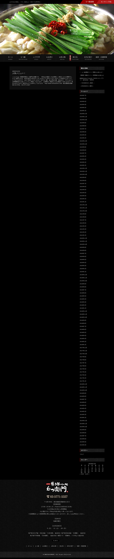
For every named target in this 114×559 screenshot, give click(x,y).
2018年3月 (83, 338)
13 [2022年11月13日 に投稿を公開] (102, 468)
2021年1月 (83, 235)
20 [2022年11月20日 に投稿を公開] (102, 469)
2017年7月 (83, 363)
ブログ (82, 454)
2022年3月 (83, 195)
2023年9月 (83, 147)
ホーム (30, 546)
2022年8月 (83, 180)
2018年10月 (83, 317)
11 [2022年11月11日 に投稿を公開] (95, 468)
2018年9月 (83, 320)
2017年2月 (83, 378)
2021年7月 (83, 220)
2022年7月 (83, 183)
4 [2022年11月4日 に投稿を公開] (95, 467)
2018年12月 (83, 311)
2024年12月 (83, 113)
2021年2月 (83, 232)
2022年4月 (83, 192)
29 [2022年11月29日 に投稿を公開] (85, 472)
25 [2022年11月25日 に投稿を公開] (95, 471)
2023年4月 (83, 156)
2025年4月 (83, 101)
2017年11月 (83, 350)
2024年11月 (83, 116)
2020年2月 (83, 268)
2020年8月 (83, 250)
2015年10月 (83, 426)
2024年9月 (83, 122)
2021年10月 (83, 211)
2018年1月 (83, 344)
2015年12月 (83, 420)
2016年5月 (83, 405)
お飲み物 (53, 546)
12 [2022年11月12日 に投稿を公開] (99, 468)
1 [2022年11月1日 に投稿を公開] (85, 467)
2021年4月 (83, 226)
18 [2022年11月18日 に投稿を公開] (95, 469)
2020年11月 (83, 241)
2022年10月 (83, 174)
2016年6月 (83, 402)
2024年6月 (83, 132)
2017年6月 (83, 366)
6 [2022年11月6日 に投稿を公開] (102, 467)
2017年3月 (83, 375)
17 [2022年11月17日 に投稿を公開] (92, 469)
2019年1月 (83, 308)
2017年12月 (83, 347)
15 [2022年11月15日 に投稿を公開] (85, 469)
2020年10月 (83, 244)
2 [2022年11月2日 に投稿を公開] (88, 467)
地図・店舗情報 (81, 546)
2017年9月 (83, 356)
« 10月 (82, 474)
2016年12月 (83, 384)
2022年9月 (83, 177)
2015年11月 (83, 423)
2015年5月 (83, 442)
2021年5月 (83, 223)
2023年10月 (83, 144)
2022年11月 (83, 171)
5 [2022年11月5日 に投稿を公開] (99, 467)
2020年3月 (83, 265)
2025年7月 (83, 95)
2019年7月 (83, 290)
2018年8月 (83, 323)
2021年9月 (83, 214)
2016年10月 (83, 390)
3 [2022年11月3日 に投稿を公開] (92, 467)
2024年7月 (83, 129)
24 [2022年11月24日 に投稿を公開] (92, 471)
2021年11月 (83, 208)
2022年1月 (83, 201)
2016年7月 (83, 399)
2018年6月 (83, 329)
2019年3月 (83, 302)
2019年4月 (83, 299)
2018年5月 (83, 332)
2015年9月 (83, 429)
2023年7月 (83, 153)
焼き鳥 (62, 546)
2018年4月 (83, 335)
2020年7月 (83, 253)
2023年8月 (83, 150)
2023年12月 (83, 141)
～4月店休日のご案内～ (87, 86)
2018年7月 (83, 326)
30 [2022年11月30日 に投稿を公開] (88, 472)
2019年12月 (83, 274)
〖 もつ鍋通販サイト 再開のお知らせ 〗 (92, 72)
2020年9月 (83, 247)
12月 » (87, 474)
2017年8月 (83, 360)
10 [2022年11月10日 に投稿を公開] (92, 468)
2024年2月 (83, 138)
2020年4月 (83, 262)
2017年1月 (83, 381)
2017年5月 (83, 369)
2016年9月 (83, 393)
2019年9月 (83, 284)
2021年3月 (83, 229)
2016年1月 (83, 417)
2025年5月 (83, 98)
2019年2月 (83, 305)
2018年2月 (83, 341)
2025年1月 (83, 110)
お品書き (45, 546)
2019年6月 (83, 293)
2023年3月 (83, 159)
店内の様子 (70, 546)
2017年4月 (83, 372)
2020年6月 (83, 256)
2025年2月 (83, 107)
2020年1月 (83, 271)
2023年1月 (83, 165)
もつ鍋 (37, 546)
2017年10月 (83, 353)
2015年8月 (83, 432)
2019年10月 (83, 280)
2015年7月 (83, 435)
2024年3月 (83, 135)
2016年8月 (83, 396)
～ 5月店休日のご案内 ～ (87, 83)
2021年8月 (83, 217)
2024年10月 (83, 119)
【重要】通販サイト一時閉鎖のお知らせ (92, 75)
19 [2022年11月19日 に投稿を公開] (99, 469)
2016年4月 (83, 408)
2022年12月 (83, 168)
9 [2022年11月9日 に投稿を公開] (88, 468)
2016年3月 (83, 411)
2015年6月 (83, 439)
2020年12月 (83, 238)
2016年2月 (83, 414)
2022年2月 (83, 198)
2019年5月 (83, 296)
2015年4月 (83, 445)
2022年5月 (83, 189)
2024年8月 (83, 126)
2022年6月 (83, 186)
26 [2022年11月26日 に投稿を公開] (99, 471)
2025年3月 (83, 104)
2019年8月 (83, 287)
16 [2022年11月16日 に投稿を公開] (88, 469)
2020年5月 (83, 259)
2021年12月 (83, 205)
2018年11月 (83, 314)
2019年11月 (83, 277)
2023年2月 (83, 162)
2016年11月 (83, 387)
